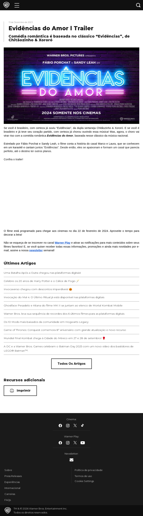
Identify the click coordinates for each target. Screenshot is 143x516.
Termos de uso (83, 476)
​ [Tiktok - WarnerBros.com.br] (82, 425)
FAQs (7, 499)
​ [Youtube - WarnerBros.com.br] (82, 443)
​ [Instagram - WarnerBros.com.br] (68, 425)
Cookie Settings (84, 481)
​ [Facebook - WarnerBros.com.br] (60, 425)
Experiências (12, 482)
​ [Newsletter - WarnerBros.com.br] (71, 460)
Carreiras (9, 493)
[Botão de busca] (138, 5)
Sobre (8, 470)
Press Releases (13, 476)
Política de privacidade (89, 470)
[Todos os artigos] (71, 364)
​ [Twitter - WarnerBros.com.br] (75, 425)
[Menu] (17, 5)
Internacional (12, 487)
